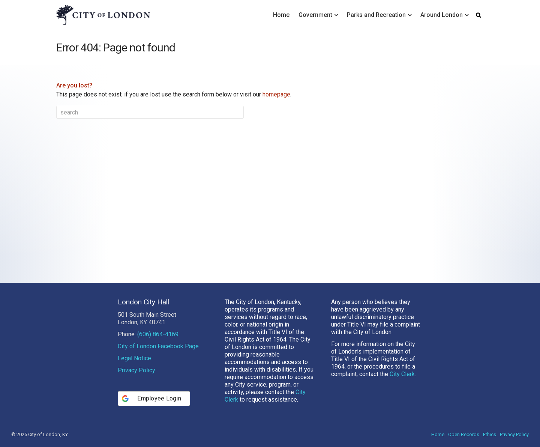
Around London (441, 14)
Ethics (489, 434)
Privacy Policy (136, 370)
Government (315, 14)
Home (281, 14)
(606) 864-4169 (157, 334)
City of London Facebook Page (158, 346)
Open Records (463, 434)
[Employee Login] (154, 398)
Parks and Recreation (376, 14)
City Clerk (402, 374)
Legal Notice (134, 358)
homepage (276, 94)
